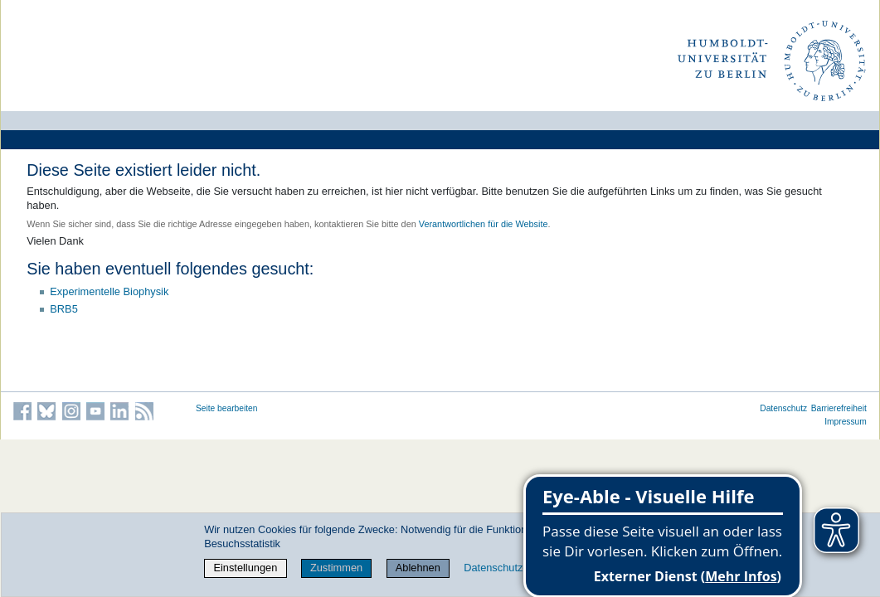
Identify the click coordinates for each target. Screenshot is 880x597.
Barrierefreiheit (839, 408)
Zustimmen (336, 567)
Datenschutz (783, 408)
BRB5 (63, 309)
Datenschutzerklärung (515, 567)
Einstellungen (245, 567)
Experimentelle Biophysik (109, 291)
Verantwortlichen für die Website (483, 224)
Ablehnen (418, 567)
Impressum (845, 421)
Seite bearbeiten (227, 408)
